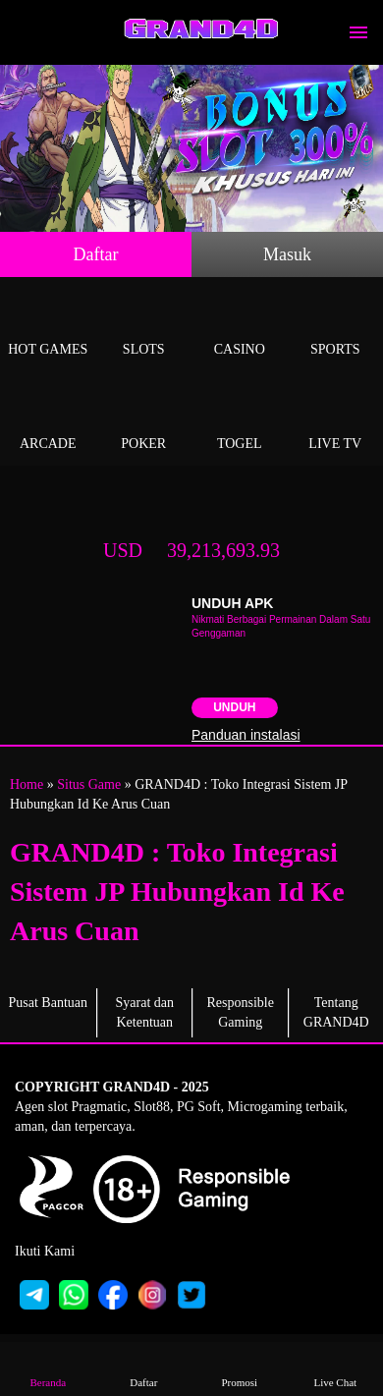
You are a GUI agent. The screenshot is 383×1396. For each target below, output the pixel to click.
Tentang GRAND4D (336, 1012)
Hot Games (48, 327)
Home (26, 784)
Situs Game (89, 784)
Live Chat (334, 1368)
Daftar (96, 254)
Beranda (48, 1368)
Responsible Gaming (240, 1012)
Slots (144, 327)
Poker (144, 421)
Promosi (239, 1368)
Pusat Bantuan (48, 1002)
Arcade (48, 421)
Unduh (234, 707)
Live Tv (336, 421)
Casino (239, 327)
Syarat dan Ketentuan (145, 1012)
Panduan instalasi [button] (246, 735)
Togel (239, 421)
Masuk (287, 254)
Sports (336, 327)
